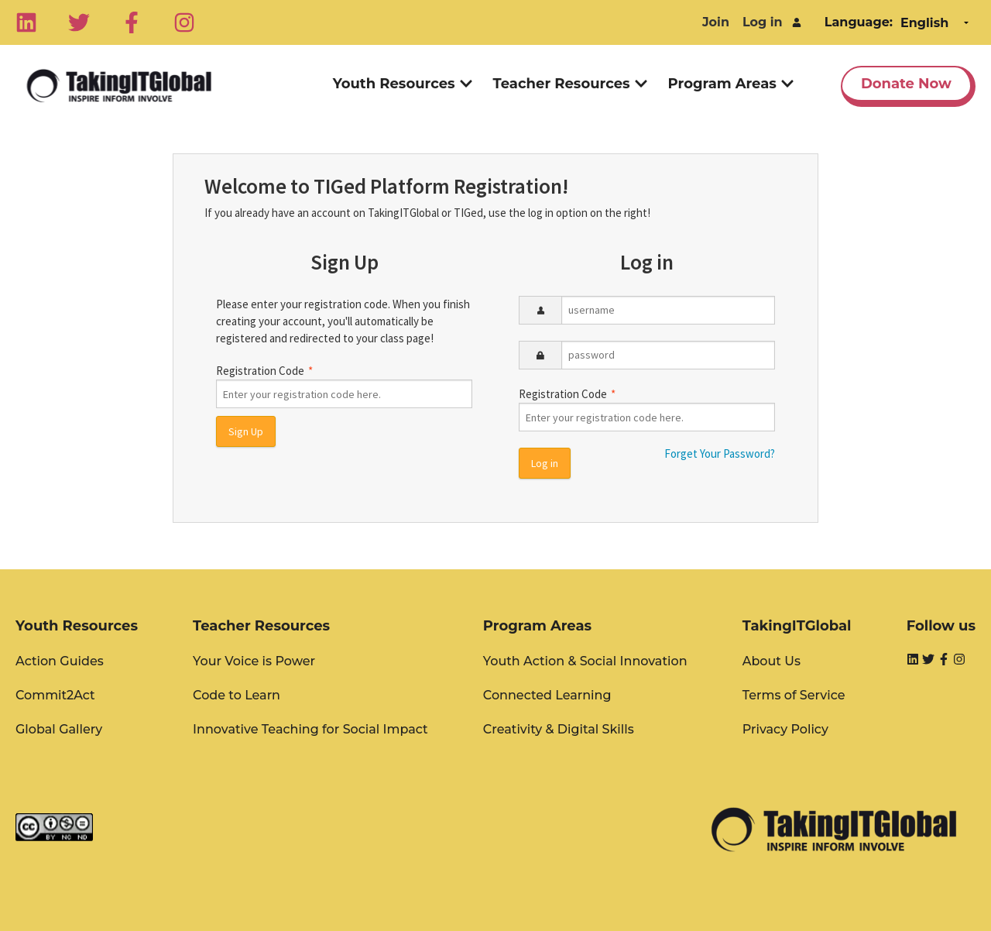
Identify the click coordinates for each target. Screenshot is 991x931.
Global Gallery (58, 729)
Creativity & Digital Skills (558, 729)
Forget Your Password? (719, 453)
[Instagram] (184, 22)
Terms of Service (793, 695)
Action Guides (59, 661)
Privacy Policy (785, 729)
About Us (771, 661)
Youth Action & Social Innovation (585, 661)
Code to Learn (236, 695)
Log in (762, 22)
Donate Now (906, 83)
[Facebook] (131, 22)
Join (715, 22)
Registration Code (344, 386)
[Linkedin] (26, 22)
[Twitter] (79, 22)
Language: (859, 22)
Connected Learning (547, 695)
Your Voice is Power (254, 661)
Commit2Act (55, 695)
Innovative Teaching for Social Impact (310, 729)
